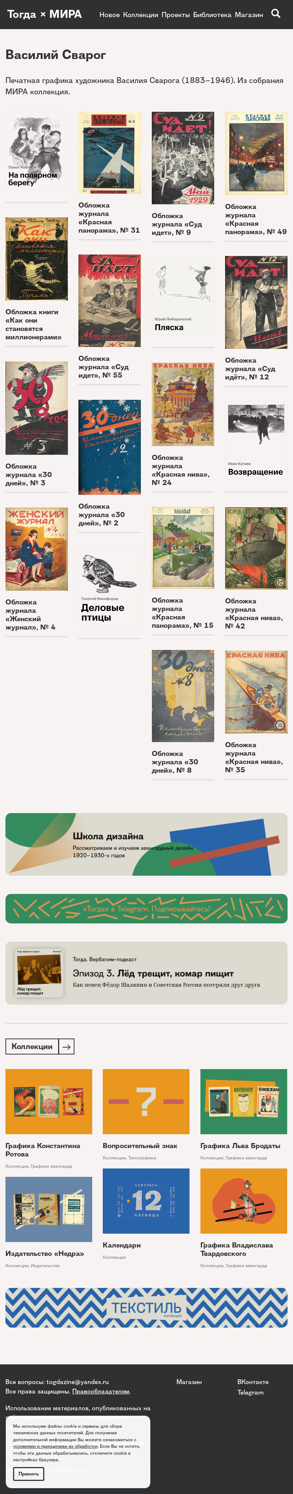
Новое (109, 14)
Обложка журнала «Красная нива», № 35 (254, 757)
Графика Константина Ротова (42, 1151)
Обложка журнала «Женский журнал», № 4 (30, 614)
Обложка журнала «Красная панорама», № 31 (109, 217)
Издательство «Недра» (44, 1254)
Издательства (45, 1266)
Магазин (249, 14)
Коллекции (140, 14)
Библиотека (212, 14)
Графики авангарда (51, 1167)
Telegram (250, 1392)
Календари (122, 1246)
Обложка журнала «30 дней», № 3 (28, 474)
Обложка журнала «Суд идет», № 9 (177, 224)
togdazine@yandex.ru (77, 1382)
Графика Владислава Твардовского (236, 1250)
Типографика (142, 1158)
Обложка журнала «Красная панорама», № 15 (182, 612)
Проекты (176, 14)
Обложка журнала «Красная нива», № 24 (180, 470)
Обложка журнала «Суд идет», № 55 (103, 367)
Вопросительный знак (140, 1146)
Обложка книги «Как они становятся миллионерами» (33, 324)
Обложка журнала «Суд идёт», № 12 (250, 368)
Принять (29, 1473)
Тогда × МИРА (44, 14)
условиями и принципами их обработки (55, 1446)
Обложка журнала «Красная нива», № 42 (254, 613)
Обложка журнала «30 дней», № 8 (175, 762)
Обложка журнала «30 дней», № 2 (101, 514)
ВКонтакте (253, 1382)
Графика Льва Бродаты (240, 1146)
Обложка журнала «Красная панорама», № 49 (256, 219)
